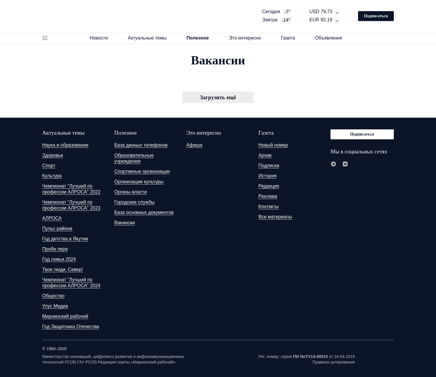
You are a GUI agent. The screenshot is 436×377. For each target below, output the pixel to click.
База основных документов (143, 212)
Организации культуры (139, 181)
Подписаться (376, 16)
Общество (53, 295)
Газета (290, 37)
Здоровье (52, 155)
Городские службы (134, 202)
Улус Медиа (55, 306)
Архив (265, 155)
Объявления (331, 37)
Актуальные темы (150, 37)
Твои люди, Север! (62, 269)
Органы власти (130, 191)
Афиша (194, 145)
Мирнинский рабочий (65, 316)
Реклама (267, 196)
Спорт (48, 165)
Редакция (268, 186)
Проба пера (55, 248)
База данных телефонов (141, 145)
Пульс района (57, 228)
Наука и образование (65, 145)
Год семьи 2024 (59, 259)
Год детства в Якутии (65, 238)
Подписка (268, 165)
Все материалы (275, 216)
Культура (52, 175)
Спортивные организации (142, 171)
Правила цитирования (333, 362)
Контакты (268, 206)
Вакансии (124, 222)
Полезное (200, 37)
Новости (101, 37)
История (267, 175)
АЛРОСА (52, 218)
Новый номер (273, 145)
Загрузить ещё (218, 97)
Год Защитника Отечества (70, 326)
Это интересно (247, 37)
